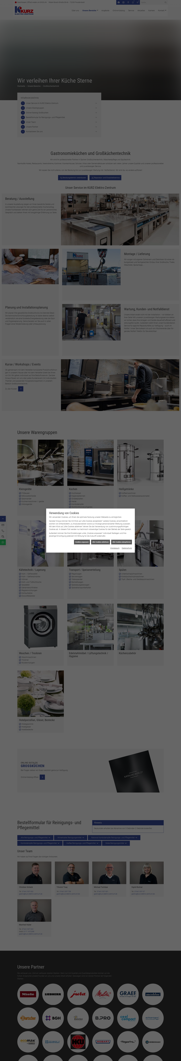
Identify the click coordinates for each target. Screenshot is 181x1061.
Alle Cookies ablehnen (100, 542)
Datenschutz (127, 548)
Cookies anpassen (82, 542)
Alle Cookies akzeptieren (121, 542)
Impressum (114, 548)
